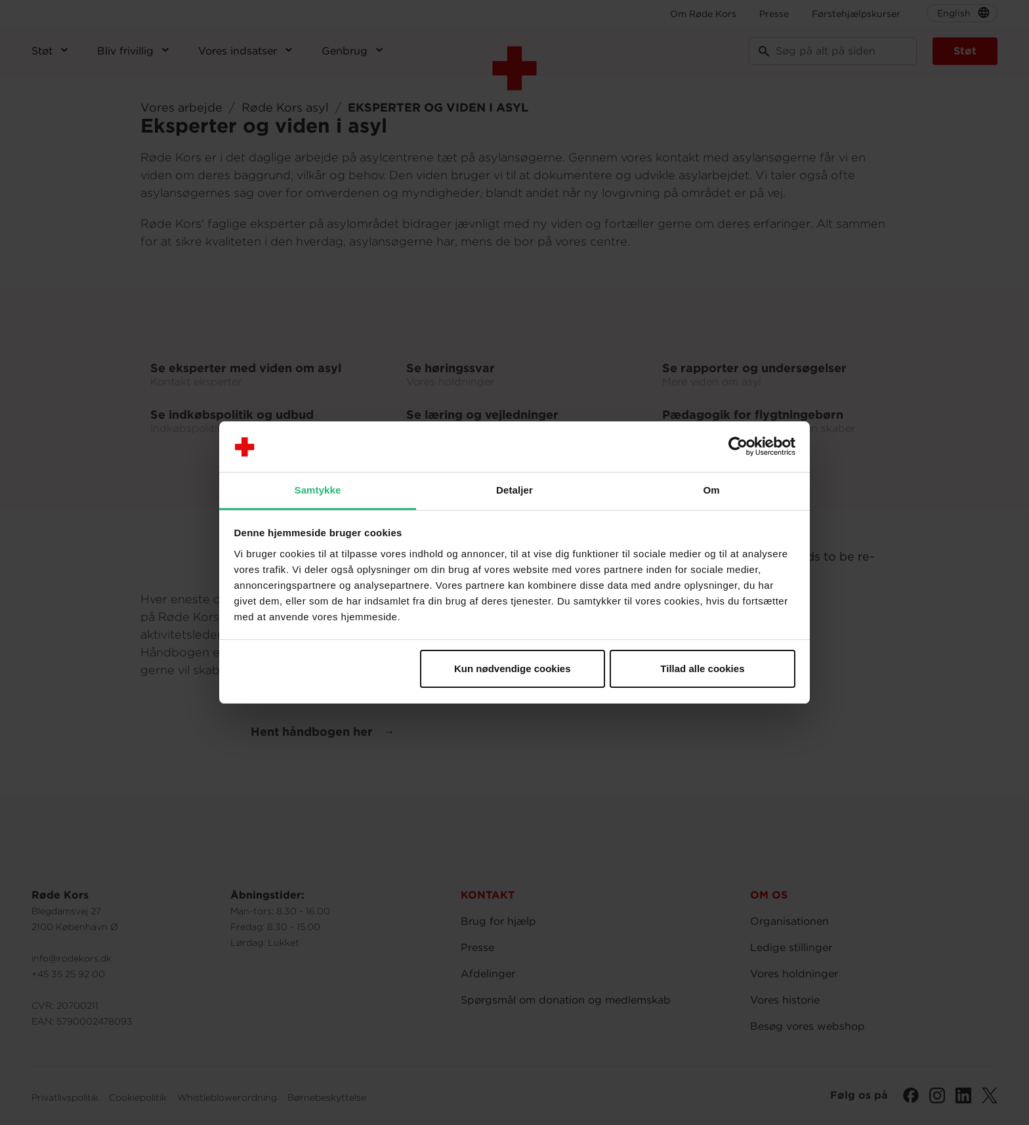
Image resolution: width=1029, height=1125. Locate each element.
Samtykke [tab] (318, 490)
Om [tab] (711, 490)
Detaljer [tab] (514, 490)
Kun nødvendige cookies (512, 668)
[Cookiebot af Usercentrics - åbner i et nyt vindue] (738, 447)
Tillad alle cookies (702, 668)
